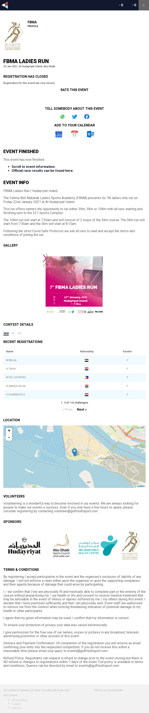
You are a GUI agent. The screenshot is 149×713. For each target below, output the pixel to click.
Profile (33, 26)
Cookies (16, 704)
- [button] (9, 437)
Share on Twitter (74, 116)
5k (12, 333)
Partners (17, 708)
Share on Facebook (86, 116)
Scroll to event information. (33, 167)
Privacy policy (19, 700)
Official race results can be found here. (43, 171)
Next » (82, 409)
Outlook (90, 134)
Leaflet (141, 486)
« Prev (67, 409)
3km (6, 333)
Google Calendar (58, 134)
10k (19, 333)
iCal (74, 134)
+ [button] (9, 431)
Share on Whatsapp (62, 116)
